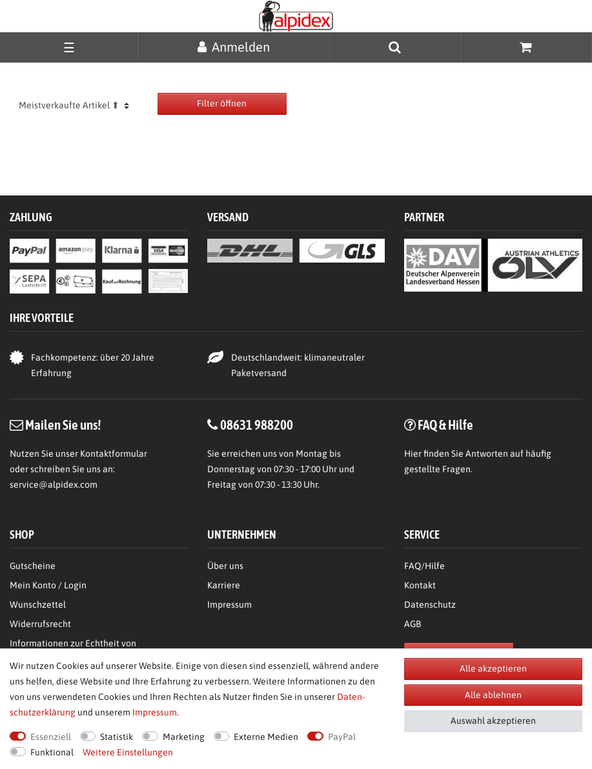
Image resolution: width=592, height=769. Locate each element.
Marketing (184, 737)
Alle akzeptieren (493, 668)
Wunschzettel (38, 604)
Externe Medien (266, 737)
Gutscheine (33, 566)
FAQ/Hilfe (424, 566)
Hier (413, 453)
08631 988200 (256, 424)
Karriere (223, 585)
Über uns (225, 566)
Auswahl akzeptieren (493, 720)
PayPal (342, 737)
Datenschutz (430, 604)
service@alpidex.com (53, 484)
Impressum (229, 604)
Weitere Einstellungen (128, 752)
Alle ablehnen (493, 695)
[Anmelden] (233, 46)
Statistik (116, 737)
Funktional (52, 752)
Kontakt (420, 585)
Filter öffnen (222, 103)
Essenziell (50, 737)
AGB (412, 624)
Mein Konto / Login (48, 585)
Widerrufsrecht (40, 624)
